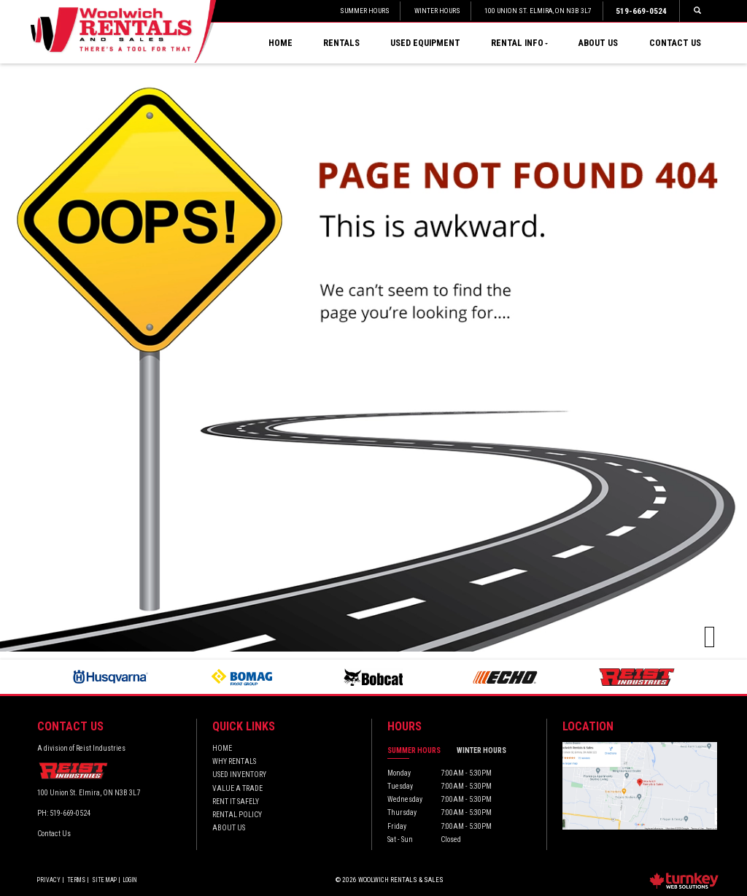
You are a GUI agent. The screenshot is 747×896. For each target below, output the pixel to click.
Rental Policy (237, 815)
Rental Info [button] (519, 43)
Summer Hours (414, 750)
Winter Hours (481, 750)
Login (130, 880)
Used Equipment (425, 43)
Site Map (104, 880)
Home (280, 43)
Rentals (341, 43)
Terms (76, 880)
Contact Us (675, 43)
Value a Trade (237, 788)
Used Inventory (239, 775)
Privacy (49, 880)
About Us (598, 43)
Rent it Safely (235, 801)
